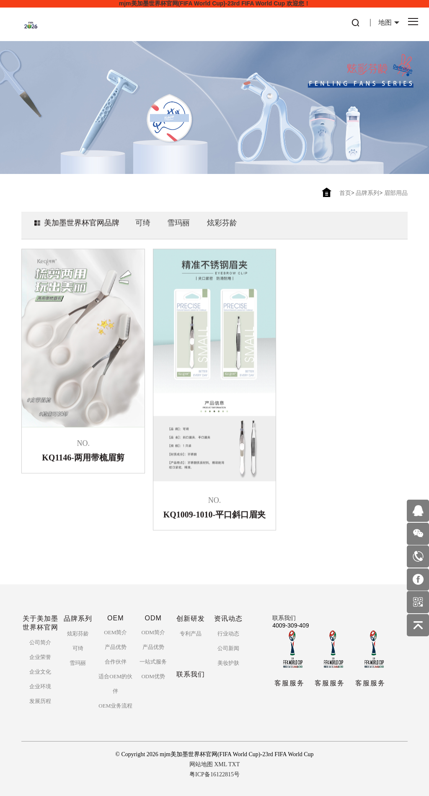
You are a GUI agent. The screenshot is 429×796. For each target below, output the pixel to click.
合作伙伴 (116, 662)
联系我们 (284, 618)
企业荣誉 (40, 657)
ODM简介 (153, 632)
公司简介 (40, 642)
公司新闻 (228, 648)
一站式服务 (153, 662)
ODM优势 (153, 676)
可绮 (142, 231)
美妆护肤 (228, 663)
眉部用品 (396, 193)
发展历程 (40, 701)
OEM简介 (115, 632)
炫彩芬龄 (222, 231)
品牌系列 (367, 193)
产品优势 (116, 647)
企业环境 (40, 686)
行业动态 (228, 633)
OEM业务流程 (115, 706)
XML (220, 764)
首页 (345, 193)
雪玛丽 (178, 231)
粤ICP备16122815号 (214, 774)
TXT (234, 764)
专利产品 (191, 633)
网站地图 (201, 764)
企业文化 (40, 672)
